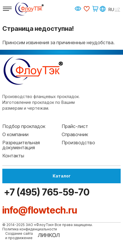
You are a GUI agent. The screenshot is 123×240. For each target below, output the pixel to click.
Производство (78, 142)
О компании (15, 134)
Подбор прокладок (23, 126)
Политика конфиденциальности (29, 229)
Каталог (62, 175)
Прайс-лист (75, 126)
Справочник (75, 134)
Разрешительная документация (21, 145)
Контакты (13, 156)
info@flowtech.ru (39, 210)
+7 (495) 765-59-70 (46, 192)
